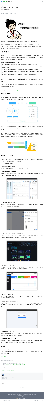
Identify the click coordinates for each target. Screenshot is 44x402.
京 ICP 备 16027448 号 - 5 (22, 395)
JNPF (13, 370)
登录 (42, 1)
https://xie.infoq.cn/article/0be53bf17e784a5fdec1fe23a (15, 364)
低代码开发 (3, 370)
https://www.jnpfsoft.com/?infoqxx (18, 90)
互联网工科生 (6, 9)
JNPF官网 (4, 356)
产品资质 (22, 396)
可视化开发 (8, 370)
